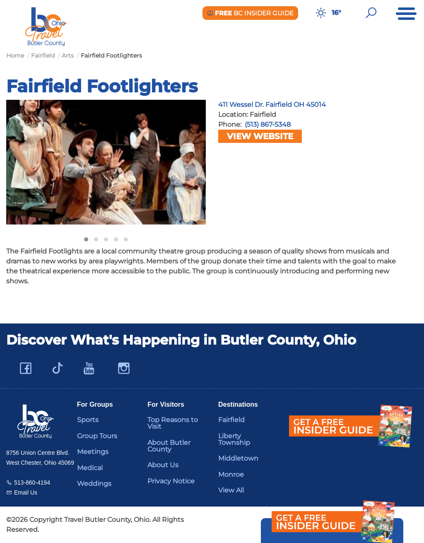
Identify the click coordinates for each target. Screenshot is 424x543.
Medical (90, 468)
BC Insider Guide (250, 13)
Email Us (25, 492)
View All (231, 490)
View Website (260, 136)
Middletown (238, 458)
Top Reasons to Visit (172, 423)
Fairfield (231, 420)
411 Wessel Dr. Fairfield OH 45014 (272, 105)
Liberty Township (234, 439)
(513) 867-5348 (268, 124)
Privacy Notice (171, 481)
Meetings (92, 452)
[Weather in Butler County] (321, 13)
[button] (86, 239)
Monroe (231, 474)
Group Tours (97, 436)
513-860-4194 (32, 482)
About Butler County (168, 446)
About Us (162, 465)
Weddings (94, 483)
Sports (88, 420)
